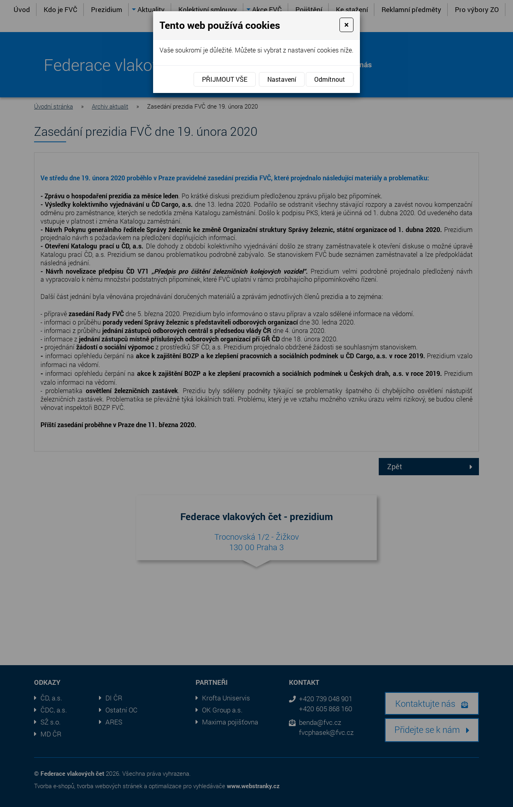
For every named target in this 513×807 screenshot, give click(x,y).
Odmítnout (329, 79)
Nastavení (281, 79)
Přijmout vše (224, 79)
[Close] (346, 25)
